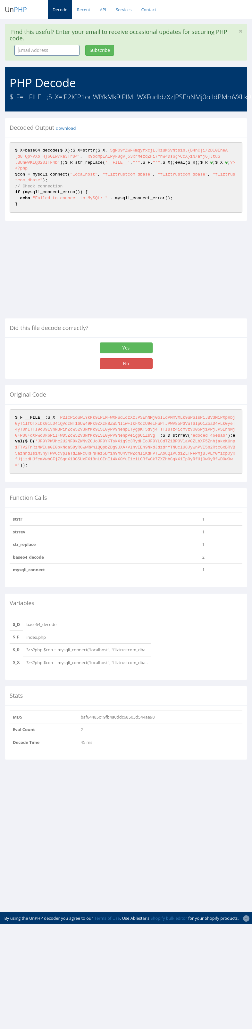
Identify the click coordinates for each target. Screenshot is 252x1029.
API (103, 9)
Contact (148, 9)
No (126, 363)
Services (123, 9)
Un (16, 9)
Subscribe (99, 50)
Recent (83, 9)
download (66, 128)
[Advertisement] (59, 272)
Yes (126, 348)
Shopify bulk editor (168, 918)
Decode (60, 9)
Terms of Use (107, 918)
